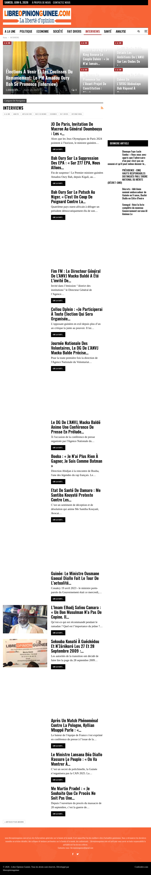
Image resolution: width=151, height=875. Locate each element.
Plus (119, 31)
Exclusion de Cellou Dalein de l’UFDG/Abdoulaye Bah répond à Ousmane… (130, 83)
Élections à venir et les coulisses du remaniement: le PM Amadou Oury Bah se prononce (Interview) (39, 77)
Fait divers (74, 31)
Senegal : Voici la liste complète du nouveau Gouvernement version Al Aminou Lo (134, 209)
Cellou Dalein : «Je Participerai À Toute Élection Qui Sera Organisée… (76, 314)
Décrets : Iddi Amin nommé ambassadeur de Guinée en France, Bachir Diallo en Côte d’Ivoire (134, 193)
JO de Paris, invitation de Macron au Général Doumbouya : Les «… (76, 128)
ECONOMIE (43, 31)
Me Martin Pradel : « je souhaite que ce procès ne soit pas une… (73, 793)
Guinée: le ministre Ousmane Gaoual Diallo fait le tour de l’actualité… (75, 578)
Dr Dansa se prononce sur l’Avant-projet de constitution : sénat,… (94, 83)
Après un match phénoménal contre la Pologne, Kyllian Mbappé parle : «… (74, 725)
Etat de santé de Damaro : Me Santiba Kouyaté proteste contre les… (76, 495)
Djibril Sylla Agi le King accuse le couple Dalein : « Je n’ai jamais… (96, 57)
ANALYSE (16, 114)
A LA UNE (10, 31)
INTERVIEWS (93, 31)
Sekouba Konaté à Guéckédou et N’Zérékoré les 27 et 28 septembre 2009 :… (75, 646)
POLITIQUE (26, 31)
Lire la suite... (58, 149)
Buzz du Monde (41, 114)
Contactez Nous (61, 2)
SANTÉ (107, 31)
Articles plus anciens (14, 822)
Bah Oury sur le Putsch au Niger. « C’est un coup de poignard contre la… (73, 196)
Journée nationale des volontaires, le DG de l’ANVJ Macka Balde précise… (74, 348)
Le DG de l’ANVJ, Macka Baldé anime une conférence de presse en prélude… (75, 427)
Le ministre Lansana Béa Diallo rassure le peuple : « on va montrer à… (76, 759)
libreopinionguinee (11, 870)
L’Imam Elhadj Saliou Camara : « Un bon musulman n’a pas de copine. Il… (76, 612)
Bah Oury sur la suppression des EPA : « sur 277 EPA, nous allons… (75, 162)
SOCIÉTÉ (58, 31)
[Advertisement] (53, 244)
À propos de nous (41, 2)
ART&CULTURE (27, 114)
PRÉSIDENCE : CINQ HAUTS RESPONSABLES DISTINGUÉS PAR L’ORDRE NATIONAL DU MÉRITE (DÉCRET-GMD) (128, 176)
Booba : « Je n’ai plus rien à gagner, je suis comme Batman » (76, 461)
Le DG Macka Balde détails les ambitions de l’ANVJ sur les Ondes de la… (130, 57)
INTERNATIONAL (76, 114)
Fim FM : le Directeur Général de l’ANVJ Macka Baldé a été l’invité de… (76, 275)
